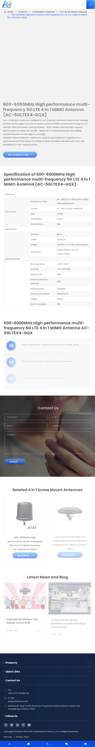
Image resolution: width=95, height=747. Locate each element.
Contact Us (13, 680)
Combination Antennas (43, 11)
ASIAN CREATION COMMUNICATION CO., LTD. (37, 731)
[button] (12, 64)
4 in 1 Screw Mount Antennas (73, 11)
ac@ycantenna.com (18, 701)
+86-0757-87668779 (18, 693)
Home (10, 11)
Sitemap (8, 736)
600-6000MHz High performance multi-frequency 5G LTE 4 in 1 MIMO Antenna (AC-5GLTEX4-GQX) (47, 16)
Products (22, 11)
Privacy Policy (22, 736)
